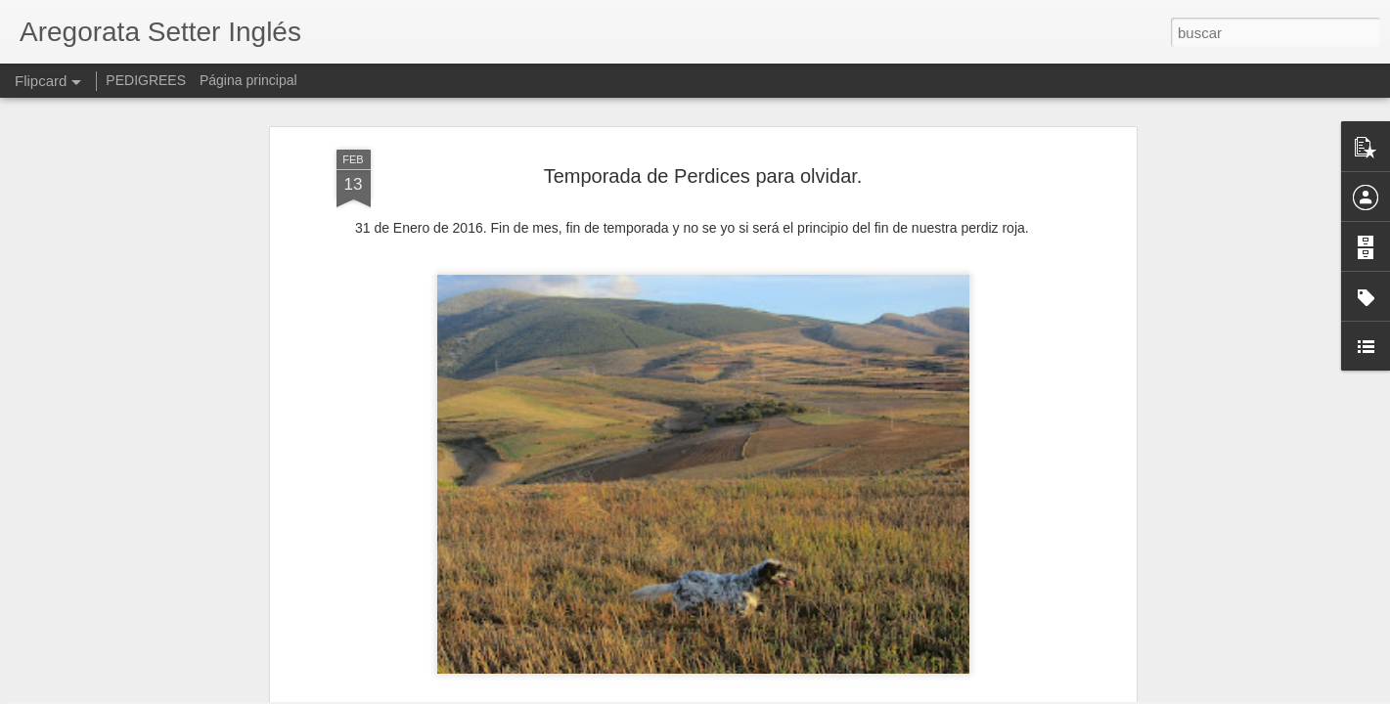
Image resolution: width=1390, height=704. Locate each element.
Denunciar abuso (835, 693)
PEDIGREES (146, 80)
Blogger (771, 693)
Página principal (248, 80)
